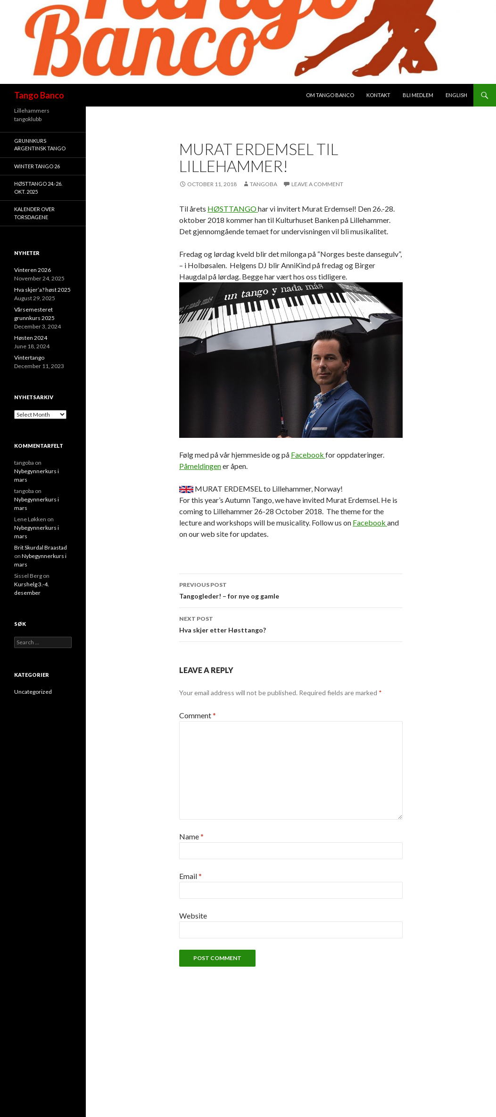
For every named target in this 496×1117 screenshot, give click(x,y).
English (456, 95)
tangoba (263, 184)
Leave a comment (317, 184)
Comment (197, 715)
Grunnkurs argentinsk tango (40, 145)
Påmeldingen (200, 465)
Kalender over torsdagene (34, 213)
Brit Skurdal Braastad (40, 547)
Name (191, 836)
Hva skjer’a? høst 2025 (42, 289)
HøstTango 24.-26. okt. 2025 (38, 188)
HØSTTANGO (232, 208)
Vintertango (29, 357)
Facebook (308, 454)
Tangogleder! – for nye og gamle (291, 589)
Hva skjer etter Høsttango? (291, 623)
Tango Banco (39, 95)
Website (193, 915)
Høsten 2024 (30, 337)
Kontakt (378, 95)
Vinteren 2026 (32, 269)
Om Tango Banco (330, 95)
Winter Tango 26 (37, 166)
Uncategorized (33, 691)
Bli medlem (418, 95)
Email (190, 875)
